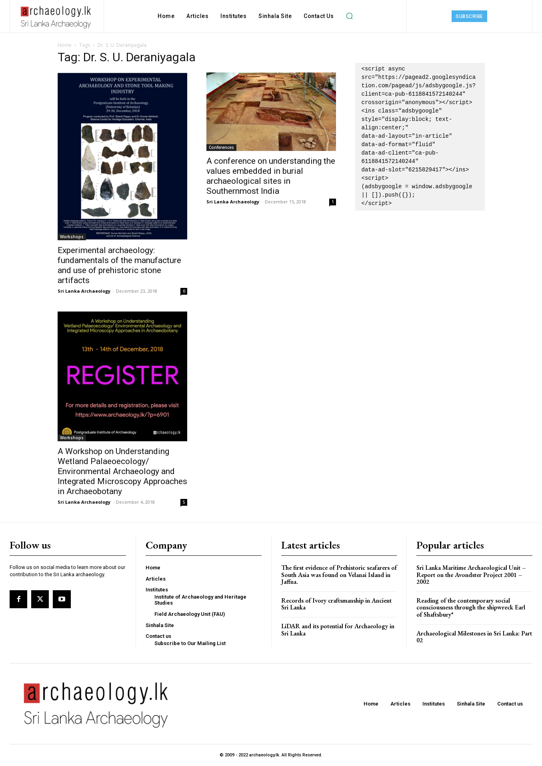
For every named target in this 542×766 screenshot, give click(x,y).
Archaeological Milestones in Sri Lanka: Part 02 (474, 637)
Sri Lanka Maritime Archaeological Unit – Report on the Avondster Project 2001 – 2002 (471, 574)
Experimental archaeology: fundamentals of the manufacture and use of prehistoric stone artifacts (119, 265)
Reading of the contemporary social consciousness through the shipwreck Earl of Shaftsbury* (470, 607)
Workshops (72, 236)
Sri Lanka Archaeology (84, 291)
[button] (349, 16)
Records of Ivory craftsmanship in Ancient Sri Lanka (336, 604)
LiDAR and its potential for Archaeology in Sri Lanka (337, 629)
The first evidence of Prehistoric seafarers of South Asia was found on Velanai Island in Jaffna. (339, 574)
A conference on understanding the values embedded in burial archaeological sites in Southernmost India (270, 176)
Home (65, 45)
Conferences (221, 147)
